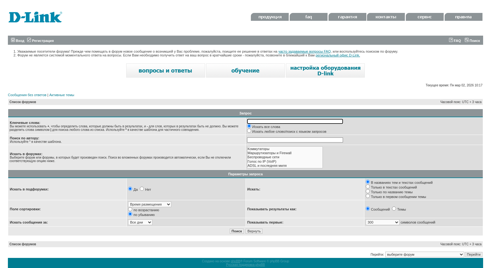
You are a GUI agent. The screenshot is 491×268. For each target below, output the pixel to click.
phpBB (235, 261)
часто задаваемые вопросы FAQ (304, 51)
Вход (17, 41)
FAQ (455, 41)
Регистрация (40, 41)
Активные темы (61, 95)
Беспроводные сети (285, 157)
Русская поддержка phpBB (245, 264)
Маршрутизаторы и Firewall (285, 153)
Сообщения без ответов (27, 95)
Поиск (472, 41)
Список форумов (22, 102)
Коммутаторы (285, 149)
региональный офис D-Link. (338, 55)
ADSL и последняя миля (285, 166)
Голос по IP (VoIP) (285, 162)
